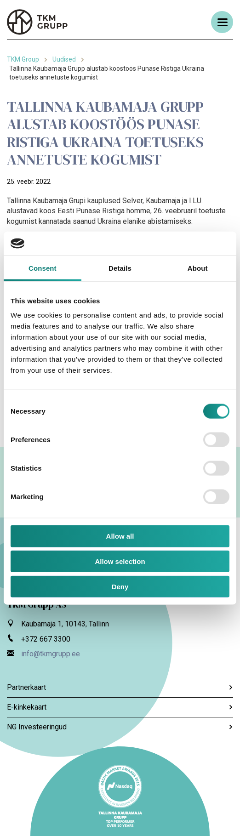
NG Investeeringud (120, 726)
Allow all (120, 536)
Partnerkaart (120, 687)
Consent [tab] (43, 268)
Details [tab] (120, 268)
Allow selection (120, 561)
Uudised (64, 59)
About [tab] (198, 268)
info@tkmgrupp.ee (50, 653)
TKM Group (23, 59)
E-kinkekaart (120, 707)
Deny (120, 587)
